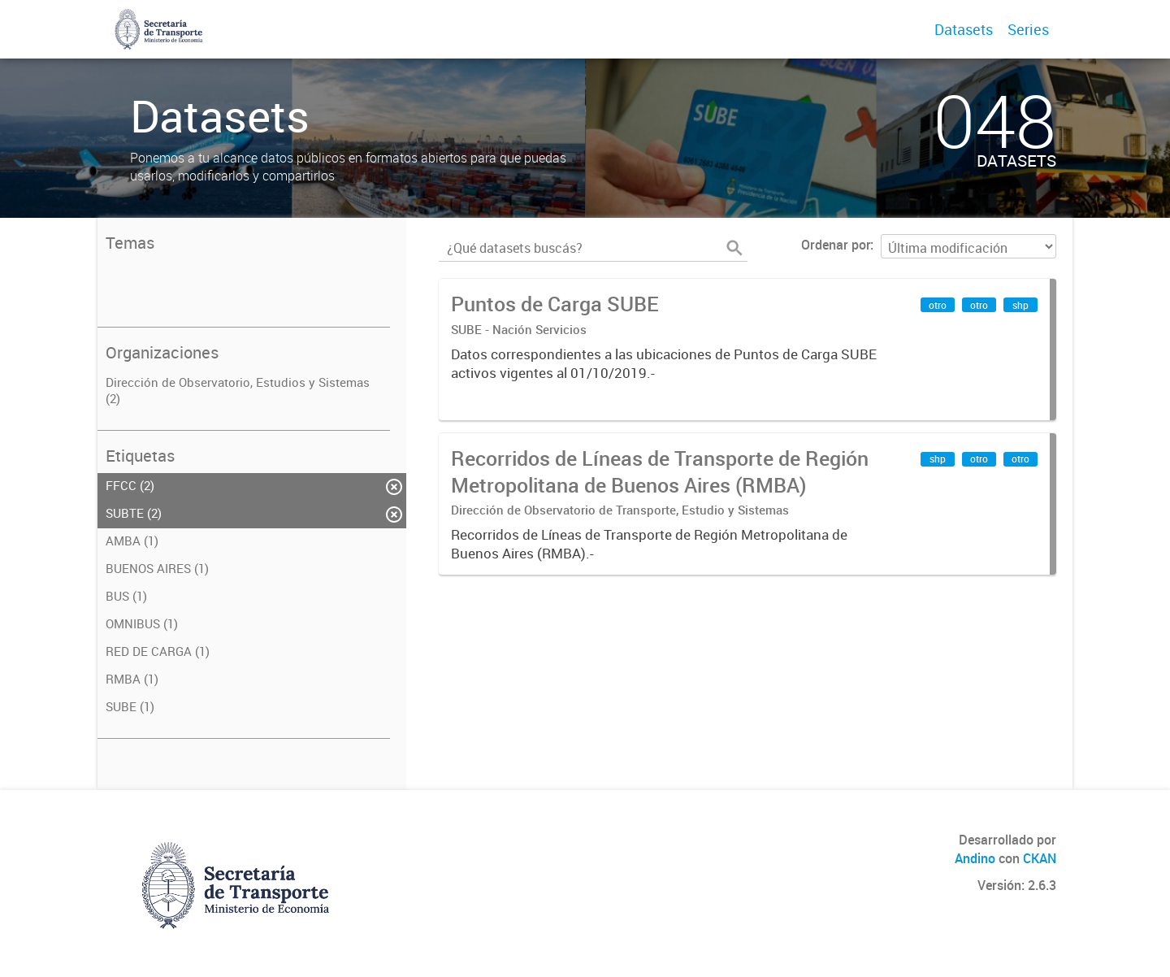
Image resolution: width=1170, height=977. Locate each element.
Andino (975, 858)
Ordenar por (835, 245)
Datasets (963, 29)
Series (1028, 29)
